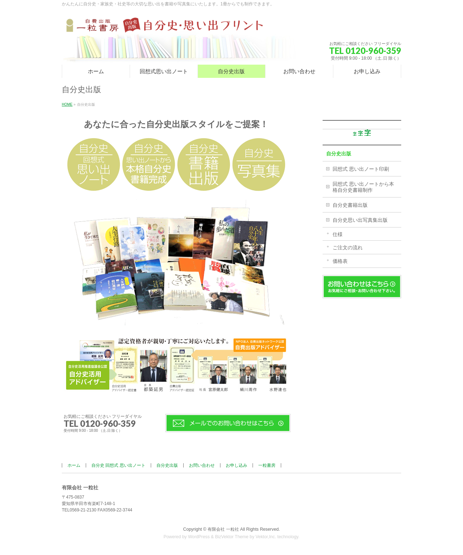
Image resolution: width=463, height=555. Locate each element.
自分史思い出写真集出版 (360, 220)
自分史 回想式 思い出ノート (118, 465)
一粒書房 (266, 465)
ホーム (74, 465)
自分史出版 (338, 153)
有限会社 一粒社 (223, 529)
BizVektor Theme (232, 536)
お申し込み (236, 465)
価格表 (340, 261)
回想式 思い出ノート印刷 (361, 169)
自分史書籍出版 (350, 205)
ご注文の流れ (348, 247)
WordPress (199, 536)
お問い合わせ (202, 465)
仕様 (338, 234)
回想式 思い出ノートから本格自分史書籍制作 (363, 187)
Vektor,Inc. (265, 536)
